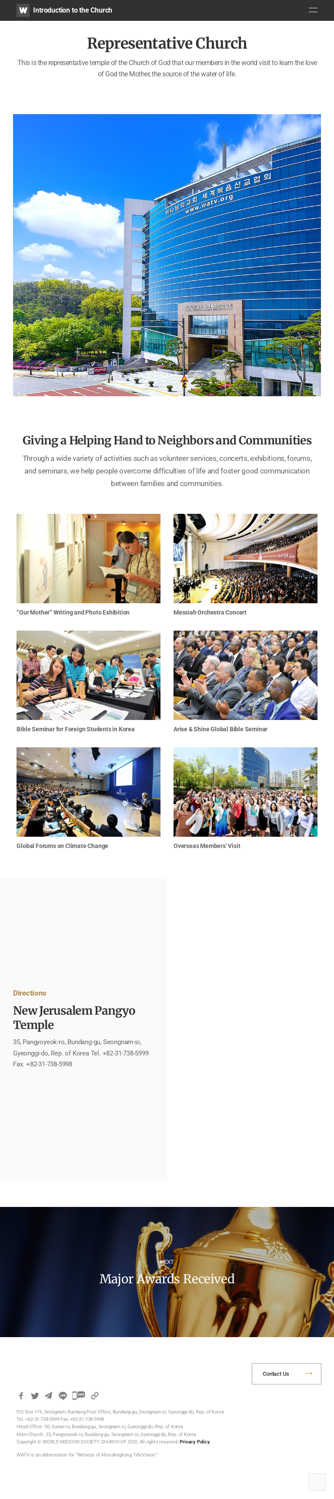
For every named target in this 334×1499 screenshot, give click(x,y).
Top (317, 1482)
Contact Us (276, 1374)
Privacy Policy (195, 1442)
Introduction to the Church (72, 10)
